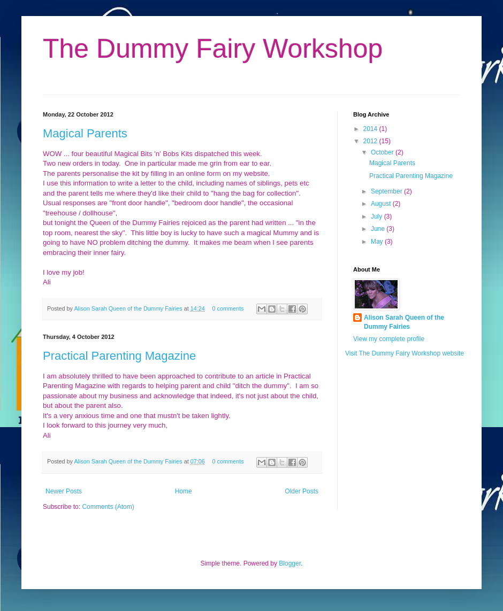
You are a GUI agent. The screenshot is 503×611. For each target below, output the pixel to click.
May (378, 241)
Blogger (290, 563)
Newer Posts (63, 491)
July (377, 216)
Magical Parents (85, 133)
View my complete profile (388, 339)
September (387, 191)
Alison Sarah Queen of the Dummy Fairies (129, 308)
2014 (371, 129)
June (378, 229)
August (382, 203)
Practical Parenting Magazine (119, 355)
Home (183, 491)
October (383, 152)
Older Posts (301, 491)
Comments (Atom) (108, 507)
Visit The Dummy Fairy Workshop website (404, 353)
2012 (371, 141)
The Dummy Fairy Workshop (213, 49)
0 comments (228, 308)
